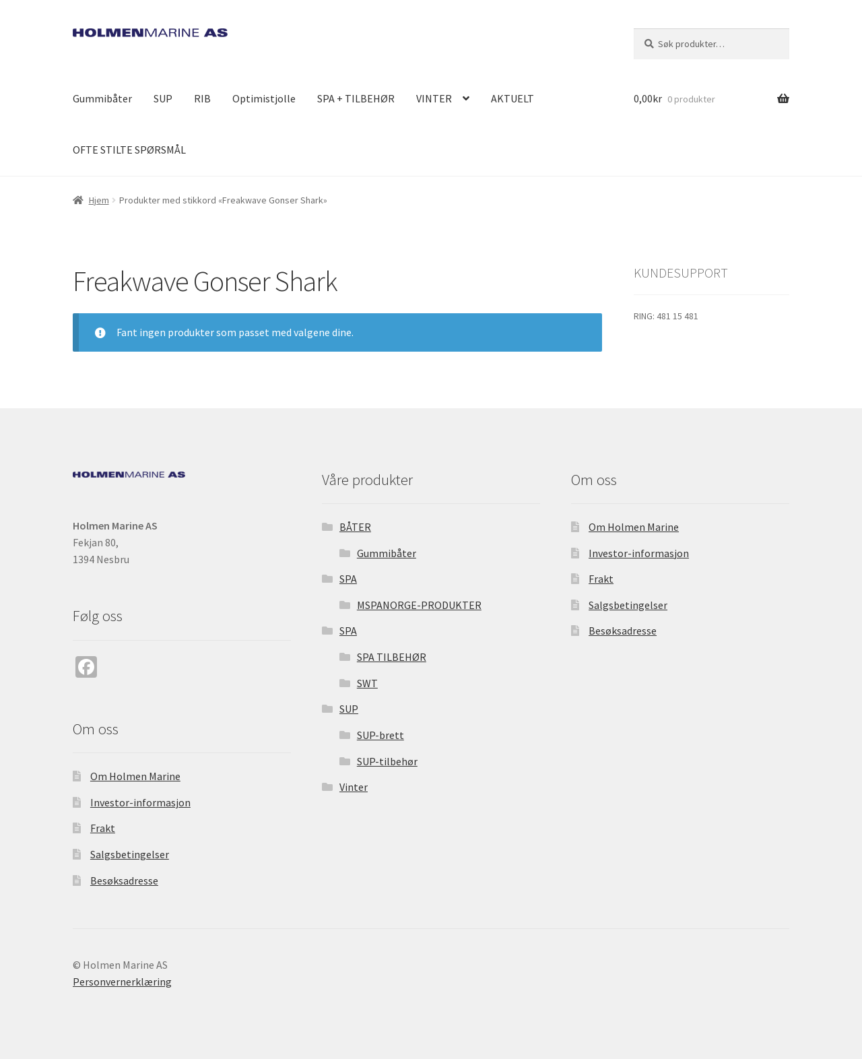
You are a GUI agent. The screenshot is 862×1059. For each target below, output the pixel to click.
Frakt (102, 828)
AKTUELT (512, 98)
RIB (202, 98)
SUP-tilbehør (387, 761)
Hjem (99, 200)
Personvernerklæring (122, 981)
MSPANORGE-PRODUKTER (419, 605)
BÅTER (355, 527)
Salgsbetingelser (129, 854)
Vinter (353, 787)
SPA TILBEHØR (391, 657)
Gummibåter (102, 98)
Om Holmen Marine (135, 776)
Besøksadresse (124, 880)
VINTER (434, 98)
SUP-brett (380, 735)
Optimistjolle (264, 98)
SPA (348, 578)
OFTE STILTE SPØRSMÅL (129, 149)
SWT (367, 683)
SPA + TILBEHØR (356, 98)
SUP (163, 98)
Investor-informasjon (140, 802)
